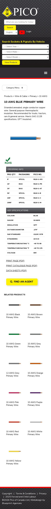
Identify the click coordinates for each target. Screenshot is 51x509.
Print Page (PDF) (15, 260)
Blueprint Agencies (12, 503)
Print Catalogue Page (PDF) (21, 265)
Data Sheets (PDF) (16, 270)
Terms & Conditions (26, 493)
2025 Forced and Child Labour (20, 496)
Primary (33, 96)
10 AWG (43, 96)
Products (8, 96)
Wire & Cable (21, 96)
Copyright (7, 493)
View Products (11, 62)
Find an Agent (21, 281)
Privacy (43, 493)
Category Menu (14, 87)
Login (28, 31)
